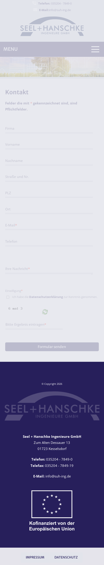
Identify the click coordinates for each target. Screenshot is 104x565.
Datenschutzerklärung (46, 297)
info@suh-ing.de (55, 10)
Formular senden (52, 347)
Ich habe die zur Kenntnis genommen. (54, 297)
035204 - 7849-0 (55, 3)
